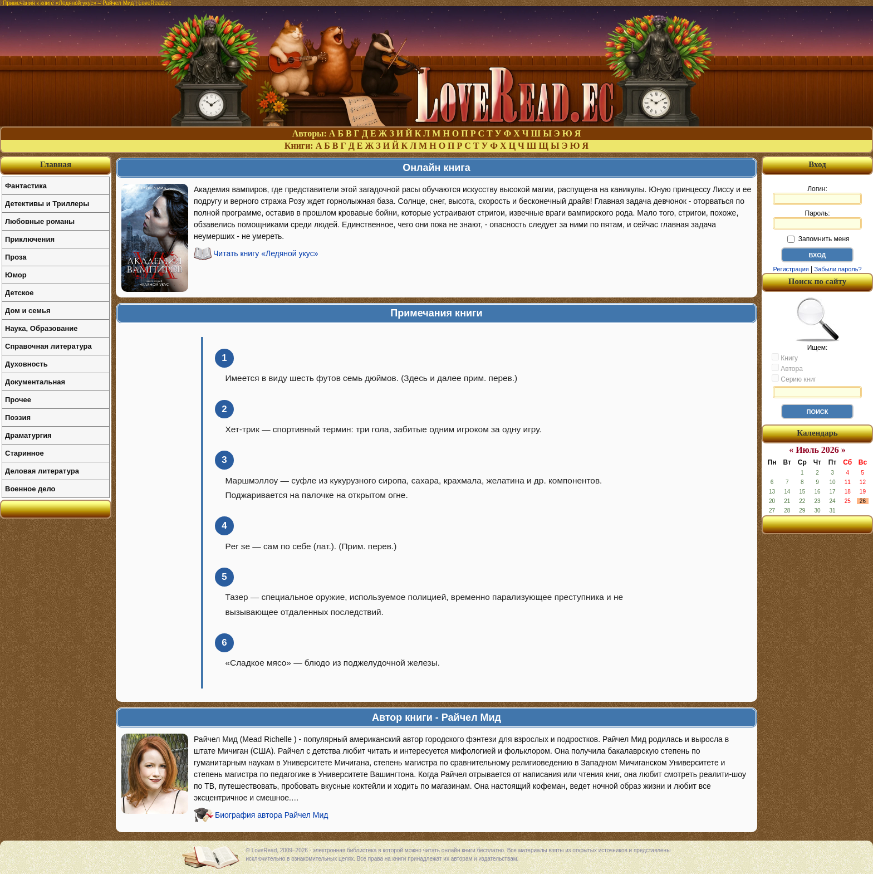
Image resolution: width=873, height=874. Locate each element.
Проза (16, 257)
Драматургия (28, 435)
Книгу (785, 357)
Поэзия (18, 417)
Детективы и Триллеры (47, 203)
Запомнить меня (818, 239)
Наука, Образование (41, 328)
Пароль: (817, 219)
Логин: (817, 195)
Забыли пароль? (838, 269)
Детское (19, 293)
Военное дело (30, 489)
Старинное (24, 453)
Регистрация (790, 269)
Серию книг (794, 378)
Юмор (16, 275)
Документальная (35, 382)
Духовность (26, 364)
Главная (55, 164)
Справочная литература (48, 346)
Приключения (30, 239)
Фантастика (26, 186)
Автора (787, 368)
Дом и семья (28, 310)
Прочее (18, 400)
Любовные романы (40, 221)
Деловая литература (42, 471)
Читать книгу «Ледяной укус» (265, 253)
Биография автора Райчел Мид (271, 814)
